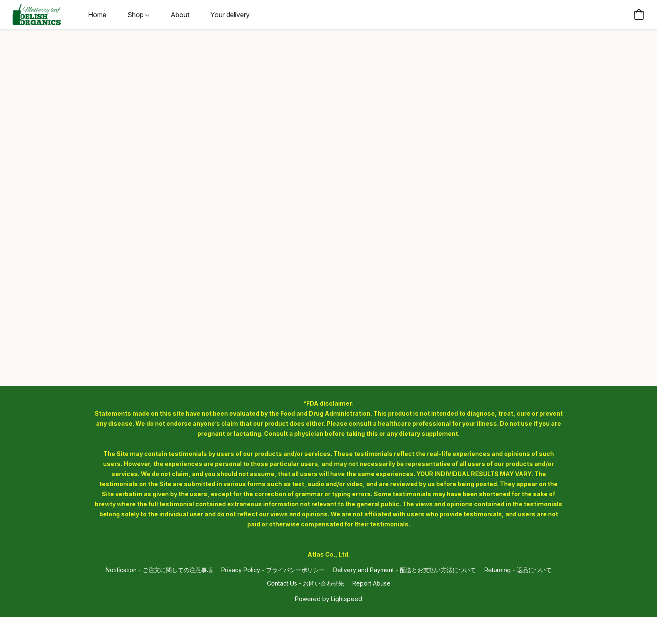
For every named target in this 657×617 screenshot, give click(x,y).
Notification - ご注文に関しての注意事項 (159, 569)
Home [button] (97, 14)
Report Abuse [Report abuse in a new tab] (371, 583)
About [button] (180, 14)
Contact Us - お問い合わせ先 (305, 583)
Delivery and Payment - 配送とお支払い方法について (404, 569)
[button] (37, 14)
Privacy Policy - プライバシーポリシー (273, 569)
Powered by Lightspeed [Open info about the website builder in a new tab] (328, 598)
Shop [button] (138, 14)
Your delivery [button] (230, 14)
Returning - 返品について (518, 569)
